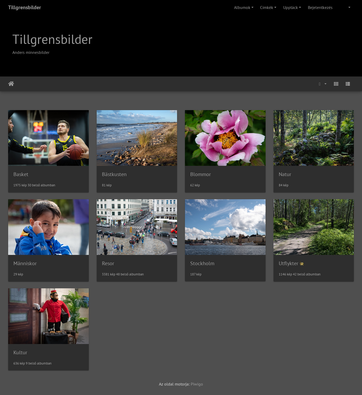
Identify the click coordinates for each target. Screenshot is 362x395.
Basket (20, 174)
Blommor (200, 174)
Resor (108, 263)
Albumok (242, 7)
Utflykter (288, 263)
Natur (285, 174)
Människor (25, 263)
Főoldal (11, 84)
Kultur (20, 352)
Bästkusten (114, 174)
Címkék (266, 7)
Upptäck (290, 7)
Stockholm (202, 263)
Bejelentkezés (320, 7)
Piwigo (197, 384)
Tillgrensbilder (24, 7)
